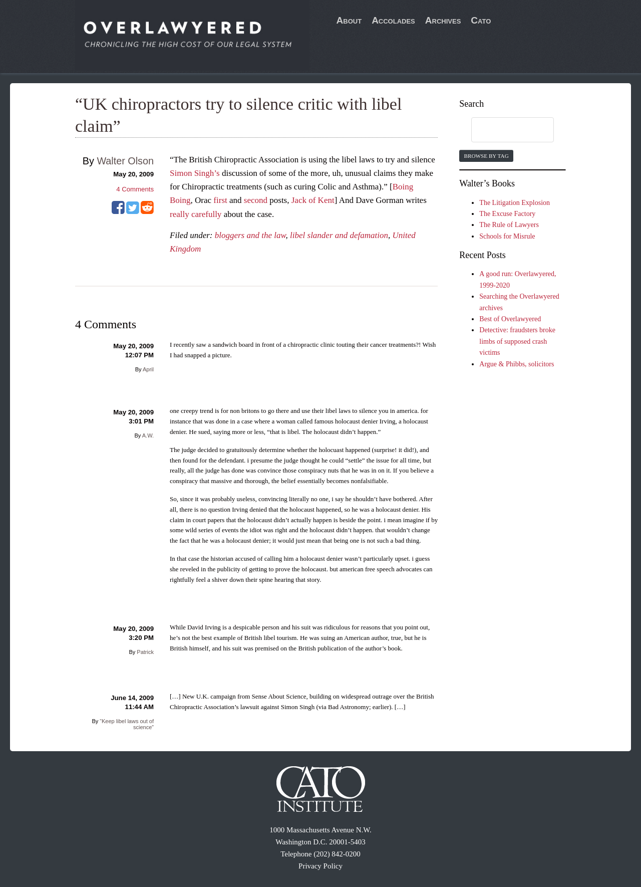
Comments (135, 189)
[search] (503, 130)
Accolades (393, 20)
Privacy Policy (320, 866)
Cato (481, 20)
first (220, 200)
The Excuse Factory (507, 213)
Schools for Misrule (507, 236)
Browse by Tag (486, 156)
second (255, 200)
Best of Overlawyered (510, 319)
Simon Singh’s (195, 173)
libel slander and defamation (339, 235)
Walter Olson (125, 160)
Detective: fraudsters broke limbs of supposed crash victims (517, 341)
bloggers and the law (250, 235)
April (148, 369)
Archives (443, 20)
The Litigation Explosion (514, 202)
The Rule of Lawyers (509, 225)
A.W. (148, 435)
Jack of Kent (313, 200)
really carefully (195, 214)
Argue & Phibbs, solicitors (516, 364)
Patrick (145, 652)
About (349, 20)
